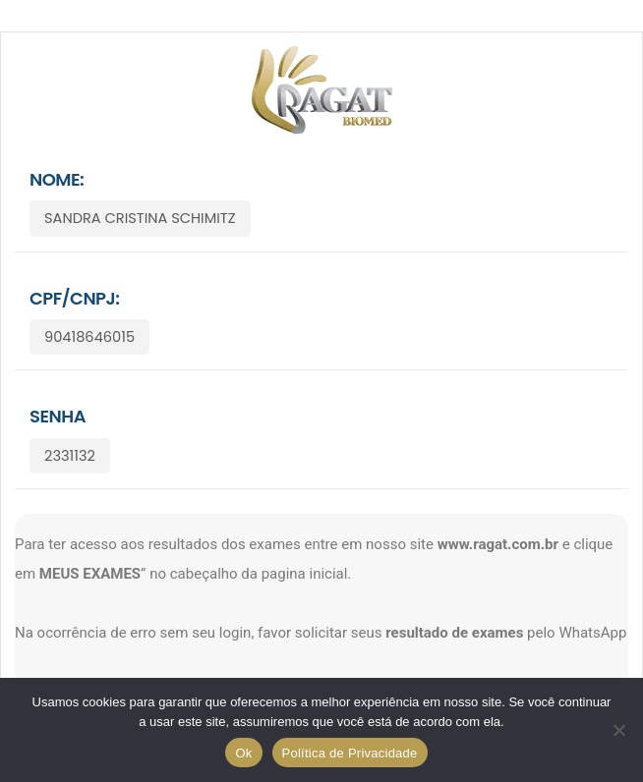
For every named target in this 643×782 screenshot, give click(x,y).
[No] (618, 730)
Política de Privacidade (350, 753)
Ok (243, 753)
